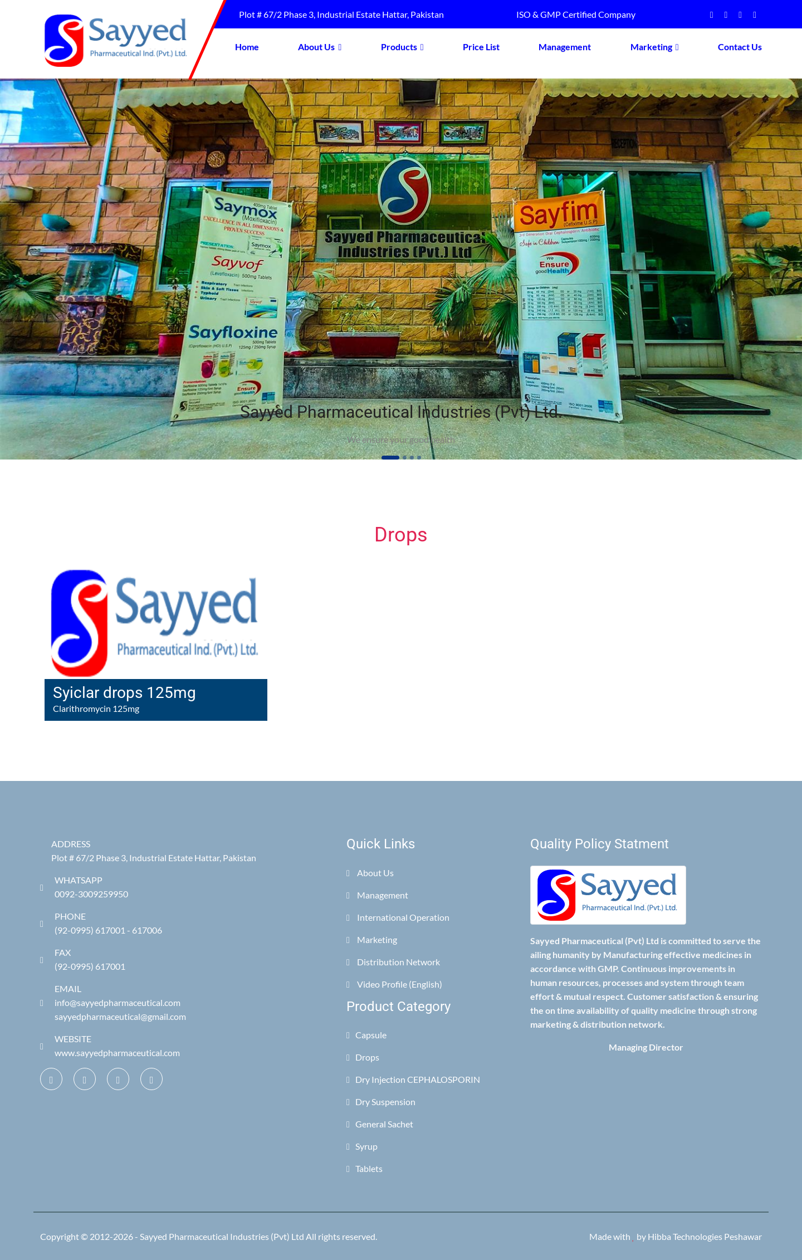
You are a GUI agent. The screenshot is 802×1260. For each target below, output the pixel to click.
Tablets (364, 1168)
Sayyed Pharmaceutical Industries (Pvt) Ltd (222, 1236)
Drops (362, 1057)
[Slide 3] (412, 458)
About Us (319, 46)
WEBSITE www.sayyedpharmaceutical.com (110, 1045)
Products (402, 46)
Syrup (362, 1146)
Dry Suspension (380, 1101)
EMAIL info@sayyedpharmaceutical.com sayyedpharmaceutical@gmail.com (113, 1002)
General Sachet (379, 1124)
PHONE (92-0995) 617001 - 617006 (101, 923)
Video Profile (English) (394, 984)
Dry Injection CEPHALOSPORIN (413, 1079)
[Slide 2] (405, 458)
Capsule (366, 1034)
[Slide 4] (419, 458)
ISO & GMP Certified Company (573, 14)
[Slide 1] (390, 458)
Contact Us (740, 46)
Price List (481, 46)
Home (247, 46)
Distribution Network (393, 961)
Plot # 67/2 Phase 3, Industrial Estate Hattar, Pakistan (339, 14)
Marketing (654, 46)
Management (565, 46)
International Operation (397, 917)
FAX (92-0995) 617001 (82, 959)
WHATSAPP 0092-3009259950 (84, 887)
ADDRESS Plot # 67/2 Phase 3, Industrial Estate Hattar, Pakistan (153, 850)
